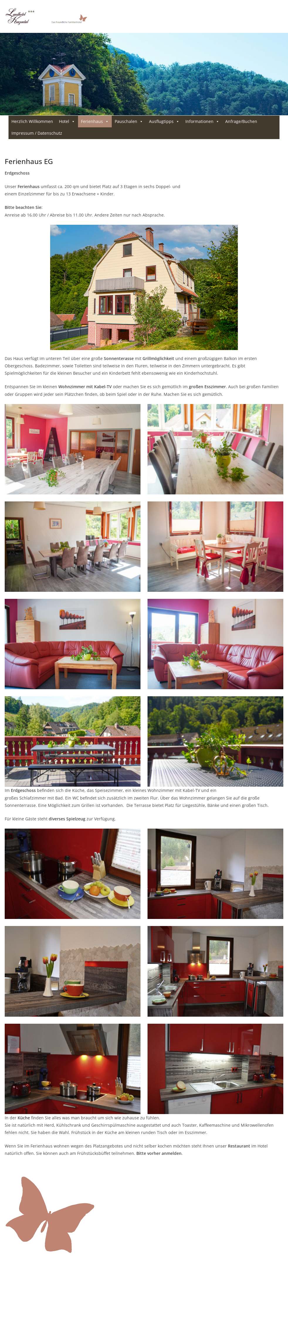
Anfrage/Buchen (241, 121)
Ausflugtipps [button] (164, 121)
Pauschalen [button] (129, 121)
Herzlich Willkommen (32, 121)
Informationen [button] (202, 121)
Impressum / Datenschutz (36, 133)
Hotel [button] (67, 121)
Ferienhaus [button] (95, 121)
